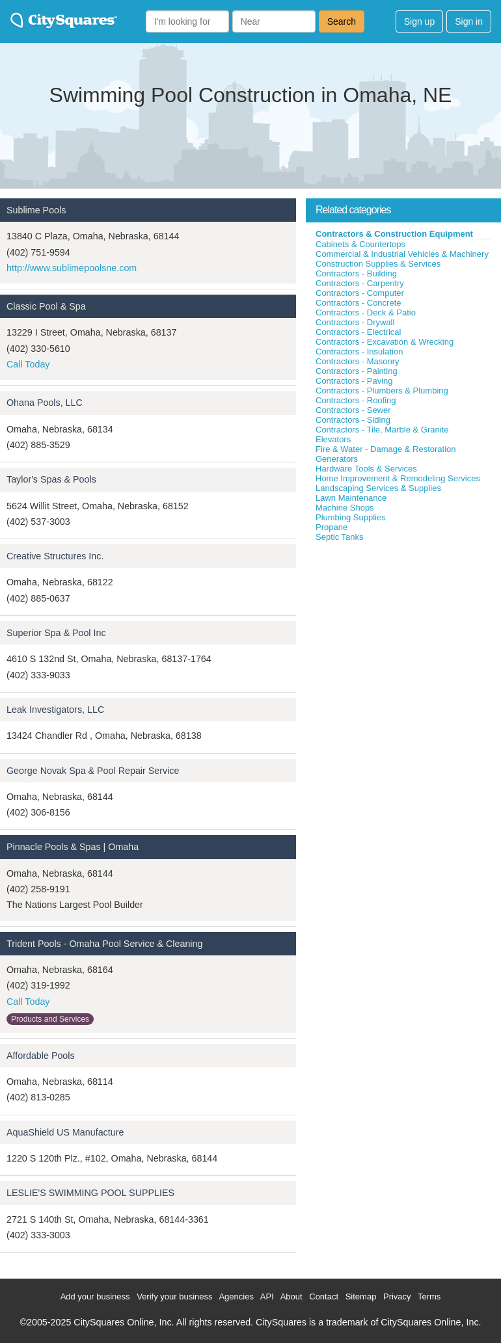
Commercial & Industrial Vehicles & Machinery (402, 254)
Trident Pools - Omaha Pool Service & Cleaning (104, 943)
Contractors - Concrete (358, 303)
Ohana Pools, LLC (45, 402)
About (291, 1296)
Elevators (333, 439)
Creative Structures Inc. (55, 556)
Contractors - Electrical (358, 332)
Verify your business (174, 1296)
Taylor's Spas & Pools (51, 479)
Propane (331, 527)
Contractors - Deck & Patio (366, 312)
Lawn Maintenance (351, 498)
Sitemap (361, 1296)
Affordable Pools (41, 1055)
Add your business (95, 1296)
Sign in (469, 21)
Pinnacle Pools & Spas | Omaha (73, 847)
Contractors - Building (356, 273)
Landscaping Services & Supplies (378, 488)
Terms (429, 1296)
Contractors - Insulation (359, 351)
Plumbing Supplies (351, 517)
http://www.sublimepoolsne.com (72, 268)
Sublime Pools (36, 210)
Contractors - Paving (354, 381)
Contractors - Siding (353, 420)
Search (341, 21)
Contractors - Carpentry (360, 283)
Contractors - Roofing (356, 400)
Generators (337, 459)
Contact (323, 1296)
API (267, 1296)
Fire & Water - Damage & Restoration (386, 449)
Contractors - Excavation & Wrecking (385, 342)
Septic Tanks (339, 537)
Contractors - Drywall (355, 322)
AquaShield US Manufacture (65, 1132)
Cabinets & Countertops (360, 244)
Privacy (397, 1296)
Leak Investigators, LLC (55, 709)
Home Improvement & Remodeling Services (398, 478)
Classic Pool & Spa (46, 306)
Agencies (236, 1296)
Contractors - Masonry (357, 361)
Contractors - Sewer (353, 410)
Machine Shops (345, 507)
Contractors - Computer (360, 293)
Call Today (28, 364)
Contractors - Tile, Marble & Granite (382, 429)
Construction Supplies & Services (378, 264)
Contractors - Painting (357, 371)
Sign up (419, 21)
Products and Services (50, 1019)
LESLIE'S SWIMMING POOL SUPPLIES (90, 1193)
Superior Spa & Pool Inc (56, 633)
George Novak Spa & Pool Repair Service (93, 770)
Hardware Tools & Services (366, 468)
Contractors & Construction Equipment (394, 234)
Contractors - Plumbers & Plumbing (382, 390)
